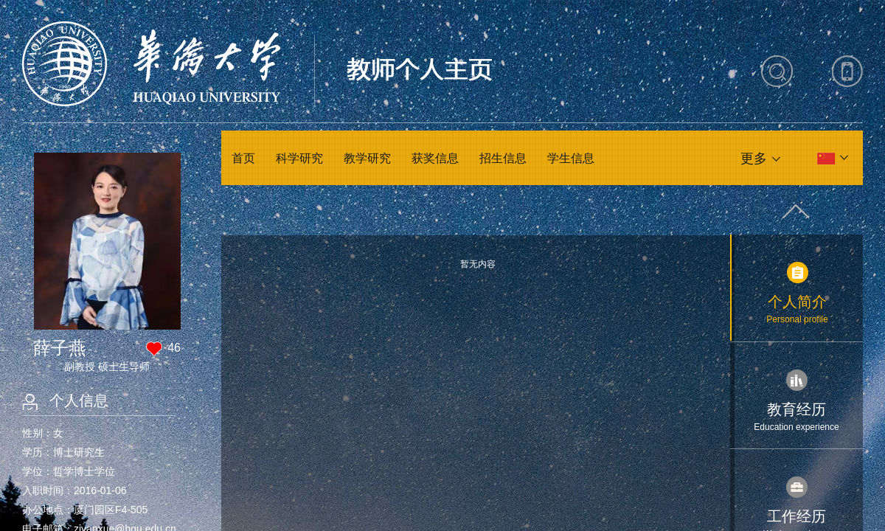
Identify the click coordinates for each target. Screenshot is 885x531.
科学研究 (299, 158)
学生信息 (570, 158)
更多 (753, 158)
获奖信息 (435, 158)
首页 (243, 158)
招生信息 (503, 158)
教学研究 (367, 158)
